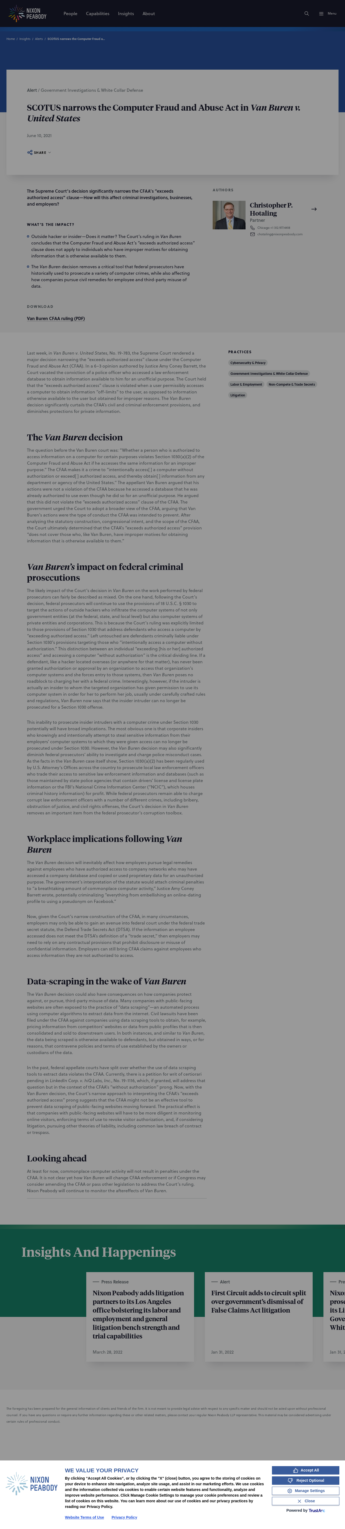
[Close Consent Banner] (305, 1501)
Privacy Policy (124, 1517)
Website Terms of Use (84, 1517)
